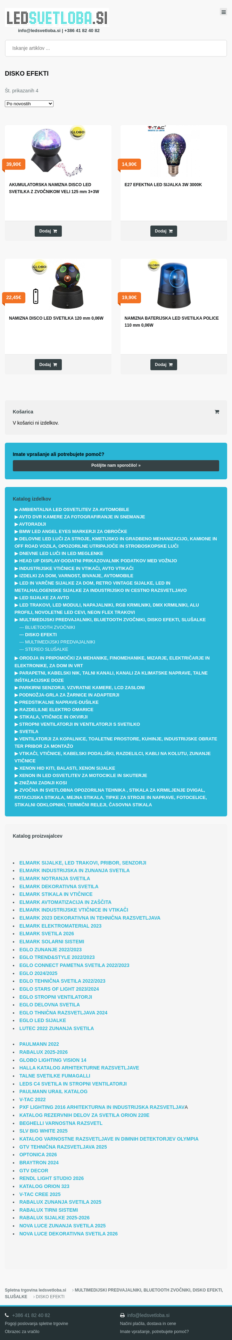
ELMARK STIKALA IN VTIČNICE (56, 894)
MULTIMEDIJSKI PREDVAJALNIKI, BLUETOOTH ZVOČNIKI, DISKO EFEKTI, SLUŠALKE (112, 619)
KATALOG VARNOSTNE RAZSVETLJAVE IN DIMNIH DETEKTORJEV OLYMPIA (109, 1139)
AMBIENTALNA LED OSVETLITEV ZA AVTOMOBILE (74, 509)
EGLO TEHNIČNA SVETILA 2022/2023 (62, 981)
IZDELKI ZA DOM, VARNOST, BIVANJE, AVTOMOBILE (76, 575)
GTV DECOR (33, 1170)
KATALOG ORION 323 (44, 1186)
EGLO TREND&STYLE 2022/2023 (57, 957)
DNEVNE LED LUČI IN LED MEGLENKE (61, 553)
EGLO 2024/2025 (38, 973)
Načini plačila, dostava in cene (148, 1323)
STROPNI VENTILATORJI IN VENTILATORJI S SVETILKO (79, 724)
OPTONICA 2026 (38, 1154)
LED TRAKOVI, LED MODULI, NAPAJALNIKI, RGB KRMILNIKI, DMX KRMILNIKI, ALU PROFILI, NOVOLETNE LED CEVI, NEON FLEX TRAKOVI (107, 608)
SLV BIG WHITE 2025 (43, 1131)
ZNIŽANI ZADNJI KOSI (43, 782)
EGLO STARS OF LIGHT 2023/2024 (59, 989)
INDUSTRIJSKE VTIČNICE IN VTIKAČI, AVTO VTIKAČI (76, 568)
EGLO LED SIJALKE (42, 1020)
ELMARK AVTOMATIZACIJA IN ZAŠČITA (65, 902)
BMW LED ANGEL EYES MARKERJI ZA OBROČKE (73, 531)
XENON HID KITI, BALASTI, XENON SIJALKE (67, 768)
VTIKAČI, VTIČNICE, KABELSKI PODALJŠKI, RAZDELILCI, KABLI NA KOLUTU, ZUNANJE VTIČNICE (113, 757)
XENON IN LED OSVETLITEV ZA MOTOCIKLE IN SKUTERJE (83, 775)
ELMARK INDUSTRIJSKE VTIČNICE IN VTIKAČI (73, 910)
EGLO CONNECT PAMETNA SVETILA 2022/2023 (74, 965)
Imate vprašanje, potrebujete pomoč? (154, 1331)
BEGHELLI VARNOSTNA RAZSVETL (61, 1123)
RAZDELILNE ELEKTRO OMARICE (56, 709)
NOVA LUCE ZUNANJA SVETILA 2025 (62, 1225)
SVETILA (29, 731)
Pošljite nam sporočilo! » (116, 465)
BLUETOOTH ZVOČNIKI (50, 627)
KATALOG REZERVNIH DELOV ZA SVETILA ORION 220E (84, 1115)
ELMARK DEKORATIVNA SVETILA (59, 886)
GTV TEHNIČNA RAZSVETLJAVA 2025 (63, 1147)
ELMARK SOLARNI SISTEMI (51, 941)
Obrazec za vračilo (22, 1331)
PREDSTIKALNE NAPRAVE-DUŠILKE (59, 702)
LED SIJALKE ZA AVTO (44, 597)
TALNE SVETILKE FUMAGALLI (54, 1076)
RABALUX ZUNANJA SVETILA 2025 (60, 1202)
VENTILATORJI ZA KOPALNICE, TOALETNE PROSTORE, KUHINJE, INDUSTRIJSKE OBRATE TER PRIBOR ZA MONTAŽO (116, 742)
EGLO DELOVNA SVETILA (49, 1004)
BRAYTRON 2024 (39, 1162)
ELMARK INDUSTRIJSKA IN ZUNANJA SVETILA (74, 870)
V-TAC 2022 (32, 1099)
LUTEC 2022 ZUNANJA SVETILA (56, 1028)
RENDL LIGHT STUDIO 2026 (51, 1178)
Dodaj (45, 231)
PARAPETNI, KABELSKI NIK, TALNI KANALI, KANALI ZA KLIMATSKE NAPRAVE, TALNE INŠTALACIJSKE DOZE (111, 676)
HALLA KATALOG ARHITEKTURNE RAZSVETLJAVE (79, 1068)
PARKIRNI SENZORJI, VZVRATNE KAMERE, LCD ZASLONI (81, 687)
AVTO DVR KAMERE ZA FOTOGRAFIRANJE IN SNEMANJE (82, 516)
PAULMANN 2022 (39, 1044)
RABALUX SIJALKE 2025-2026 (54, 1217)
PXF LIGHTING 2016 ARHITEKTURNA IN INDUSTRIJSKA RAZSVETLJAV (102, 1107)
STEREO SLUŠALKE (46, 649)
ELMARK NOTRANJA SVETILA (54, 878)
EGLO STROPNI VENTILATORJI (55, 997)
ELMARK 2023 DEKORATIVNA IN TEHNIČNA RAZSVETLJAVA (90, 918)
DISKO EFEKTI (41, 634)
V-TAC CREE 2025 (40, 1194)
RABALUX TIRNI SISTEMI (48, 1210)
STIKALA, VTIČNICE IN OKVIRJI (53, 717)
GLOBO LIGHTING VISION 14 (52, 1060)
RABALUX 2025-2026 (43, 1052)
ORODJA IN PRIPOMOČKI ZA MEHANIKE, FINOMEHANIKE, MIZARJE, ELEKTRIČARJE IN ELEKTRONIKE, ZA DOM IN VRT (112, 661)
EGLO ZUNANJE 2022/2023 (50, 949)
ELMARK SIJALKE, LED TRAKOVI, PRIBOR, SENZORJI (83, 863)
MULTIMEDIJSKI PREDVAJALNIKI (60, 642)
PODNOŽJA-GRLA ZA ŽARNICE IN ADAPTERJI (69, 695)
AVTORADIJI (32, 524)
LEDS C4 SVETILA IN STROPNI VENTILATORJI (73, 1084)
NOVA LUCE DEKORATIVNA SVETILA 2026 (68, 1233)
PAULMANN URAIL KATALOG (53, 1091)
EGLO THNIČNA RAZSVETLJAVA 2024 (63, 1012)
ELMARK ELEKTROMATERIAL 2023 (60, 926)
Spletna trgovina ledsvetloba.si (35, 1290)
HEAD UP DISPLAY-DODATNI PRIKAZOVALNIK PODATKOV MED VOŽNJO (98, 560)
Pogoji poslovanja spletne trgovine (36, 1323)
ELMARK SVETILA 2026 (46, 933)
